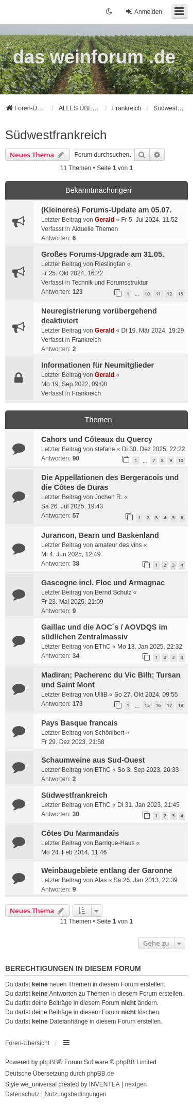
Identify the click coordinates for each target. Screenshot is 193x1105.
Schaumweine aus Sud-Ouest (93, 760)
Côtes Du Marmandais (80, 833)
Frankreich (86, 339)
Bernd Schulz (113, 592)
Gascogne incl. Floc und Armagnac (103, 583)
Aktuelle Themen (95, 229)
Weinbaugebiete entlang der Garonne (106, 870)
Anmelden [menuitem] (143, 11)
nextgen (136, 1084)
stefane (105, 449)
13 (180, 293)
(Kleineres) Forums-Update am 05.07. (106, 210)
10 (147, 293)
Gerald (104, 219)
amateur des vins (118, 545)
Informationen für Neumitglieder (97, 365)
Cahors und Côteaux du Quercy (96, 439)
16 (158, 705)
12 (169, 293)
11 (158, 293)
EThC (103, 646)
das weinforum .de (94, 57)
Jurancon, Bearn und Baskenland (100, 535)
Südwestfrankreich (56, 135)
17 (169, 705)
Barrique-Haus (114, 843)
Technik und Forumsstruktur (110, 282)
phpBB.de (100, 1073)
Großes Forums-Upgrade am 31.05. (102, 254)
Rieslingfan (110, 264)
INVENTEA (104, 1084)
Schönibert (109, 732)
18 (180, 705)
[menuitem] (22, 1094)
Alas (101, 880)
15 (147, 705)
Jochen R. (108, 497)
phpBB (49, 1062)
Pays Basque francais (79, 723)
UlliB (101, 694)
